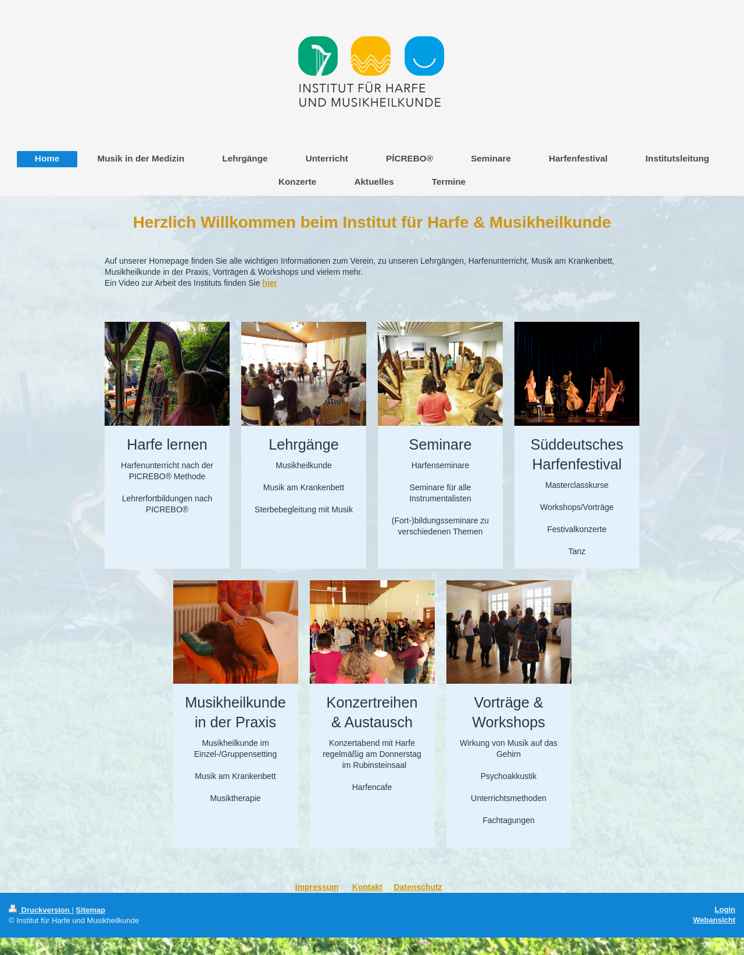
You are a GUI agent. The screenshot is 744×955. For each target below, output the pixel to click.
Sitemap (90, 910)
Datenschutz (418, 887)
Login (725, 909)
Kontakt (367, 887)
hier (269, 283)
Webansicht (714, 919)
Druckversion (40, 910)
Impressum (317, 887)
